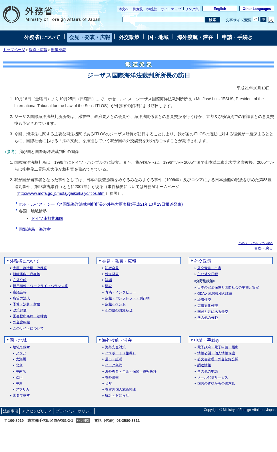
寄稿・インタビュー (120, 292)
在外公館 (20, 280)
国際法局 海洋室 (35, 229)
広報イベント (115, 304)
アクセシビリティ (37, 411)
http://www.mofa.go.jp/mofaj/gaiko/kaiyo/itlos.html (61, 193)
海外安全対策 (115, 347)
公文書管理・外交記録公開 (217, 359)
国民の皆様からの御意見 (216, 383)
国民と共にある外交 (212, 312)
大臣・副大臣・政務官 (30, 268)
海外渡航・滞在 (195, 37)
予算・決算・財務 (26, 304)
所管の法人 (21, 298)
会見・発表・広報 (89, 37)
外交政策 (129, 37)
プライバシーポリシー (74, 411)
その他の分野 (207, 318)
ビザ (108, 383)
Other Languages (257, 9)
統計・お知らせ (117, 395)
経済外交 (204, 300)
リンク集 (192, 9)
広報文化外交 (207, 306)
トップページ (14, 50)
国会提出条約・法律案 (30, 316)
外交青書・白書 (209, 268)
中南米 (21, 371)
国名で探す (21, 395)
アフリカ (22, 389)
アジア (21, 353)
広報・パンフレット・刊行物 (127, 298)
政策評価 (20, 310)
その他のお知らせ (119, 310)
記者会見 (112, 268)
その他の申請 (207, 371)
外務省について (42, 37)
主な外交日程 (207, 274)
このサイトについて (28, 328)
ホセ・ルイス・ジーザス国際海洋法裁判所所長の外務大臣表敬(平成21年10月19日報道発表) (101, 204)
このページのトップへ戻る (255, 243)
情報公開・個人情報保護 (216, 353)
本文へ (124, 9)
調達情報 (204, 365)
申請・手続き (237, 37)
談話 (108, 280)
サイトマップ (171, 9)
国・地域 (158, 37)
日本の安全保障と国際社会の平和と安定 (228, 287)
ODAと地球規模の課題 (214, 294)
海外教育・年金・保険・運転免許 (130, 371)
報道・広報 (38, 50)
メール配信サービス (212, 377)
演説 (108, 286)
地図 (85, 420)
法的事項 (10, 411)
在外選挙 (112, 377)
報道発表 (58, 50)
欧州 (19, 377)
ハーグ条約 (113, 365)
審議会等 (20, 292)
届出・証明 (113, 359)
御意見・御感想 (145, 9)
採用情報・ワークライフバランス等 (40, 286)
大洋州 (21, 359)
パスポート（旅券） (120, 353)
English (220, 9)
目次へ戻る (263, 248)
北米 (19, 365)
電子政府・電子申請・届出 (217, 347)
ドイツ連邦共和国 (47, 218)
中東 (19, 383)
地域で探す (21, 347)
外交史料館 (21, 322)
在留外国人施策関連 (120, 389)
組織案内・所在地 (26, 274)
